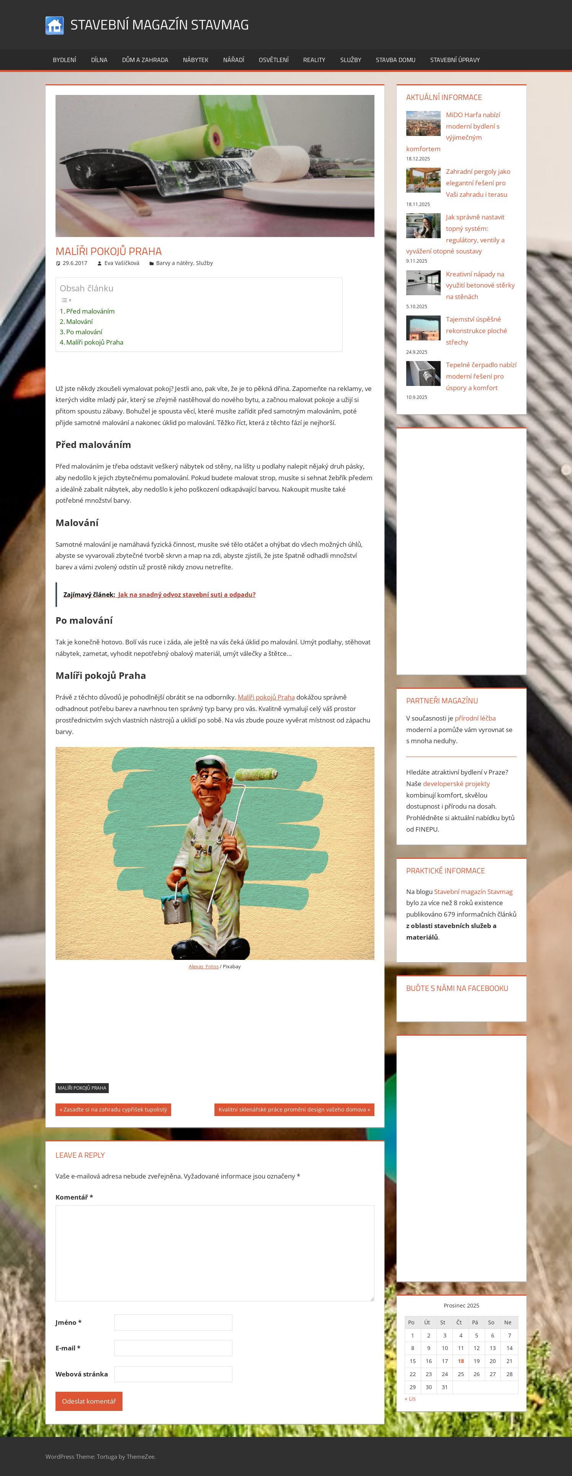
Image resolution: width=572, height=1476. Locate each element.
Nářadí (233, 59)
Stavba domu (395, 59)
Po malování (84, 331)
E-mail (68, 1348)
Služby (350, 59)
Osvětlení (274, 59)
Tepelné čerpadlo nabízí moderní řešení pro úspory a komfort (481, 376)
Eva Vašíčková (122, 262)
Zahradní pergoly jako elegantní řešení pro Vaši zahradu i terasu (478, 183)
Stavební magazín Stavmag (159, 24)
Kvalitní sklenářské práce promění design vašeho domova (292, 1110)
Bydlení (64, 59)
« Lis (410, 1398)
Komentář (74, 1197)
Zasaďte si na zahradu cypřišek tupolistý (115, 1110)
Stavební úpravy (455, 59)
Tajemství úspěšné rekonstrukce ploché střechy (476, 331)
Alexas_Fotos (204, 966)
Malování (79, 321)
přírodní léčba (475, 718)
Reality (314, 59)
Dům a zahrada (145, 59)
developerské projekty (456, 783)
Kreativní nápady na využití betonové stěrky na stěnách (480, 285)
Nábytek (195, 59)
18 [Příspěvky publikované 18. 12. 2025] (461, 1361)
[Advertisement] (215, 1029)
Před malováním (90, 311)
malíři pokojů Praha (82, 1088)
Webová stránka (82, 1374)
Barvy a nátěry (174, 262)
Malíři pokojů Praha (94, 342)
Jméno (69, 1322)
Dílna (99, 59)
